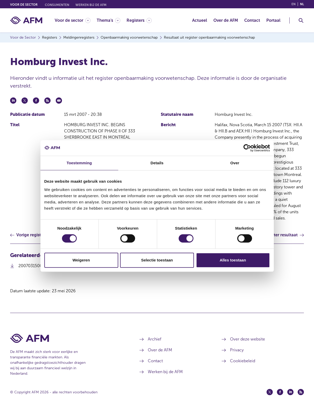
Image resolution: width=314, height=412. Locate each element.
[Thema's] (108, 20)
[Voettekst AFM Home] (67, 338)
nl (302, 4)
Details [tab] (157, 163)
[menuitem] (76, 20)
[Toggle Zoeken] (301, 20)
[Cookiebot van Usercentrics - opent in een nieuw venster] (247, 148)
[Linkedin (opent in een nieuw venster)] (290, 392)
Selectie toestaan (157, 260)
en (293, 4)
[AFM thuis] (26, 20)
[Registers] (139, 20)
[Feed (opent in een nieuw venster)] (301, 392)
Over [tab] (234, 163)
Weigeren (81, 260)
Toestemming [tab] (79, 163)
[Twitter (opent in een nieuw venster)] (270, 392)
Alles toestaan (233, 260)
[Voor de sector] (72, 20)
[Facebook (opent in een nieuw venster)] (280, 392)
